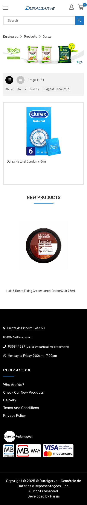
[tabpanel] (43, 256)
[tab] (9, 80)
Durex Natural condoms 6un (26, 161)
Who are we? (13, 385)
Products (30, 37)
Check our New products (23, 392)
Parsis (55, 496)
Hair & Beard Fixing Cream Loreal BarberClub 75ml (40, 291)
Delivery (9, 400)
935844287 (16, 346)
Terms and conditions (21, 408)
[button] (9, 54)
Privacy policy (14, 416)
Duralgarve (10, 37)
